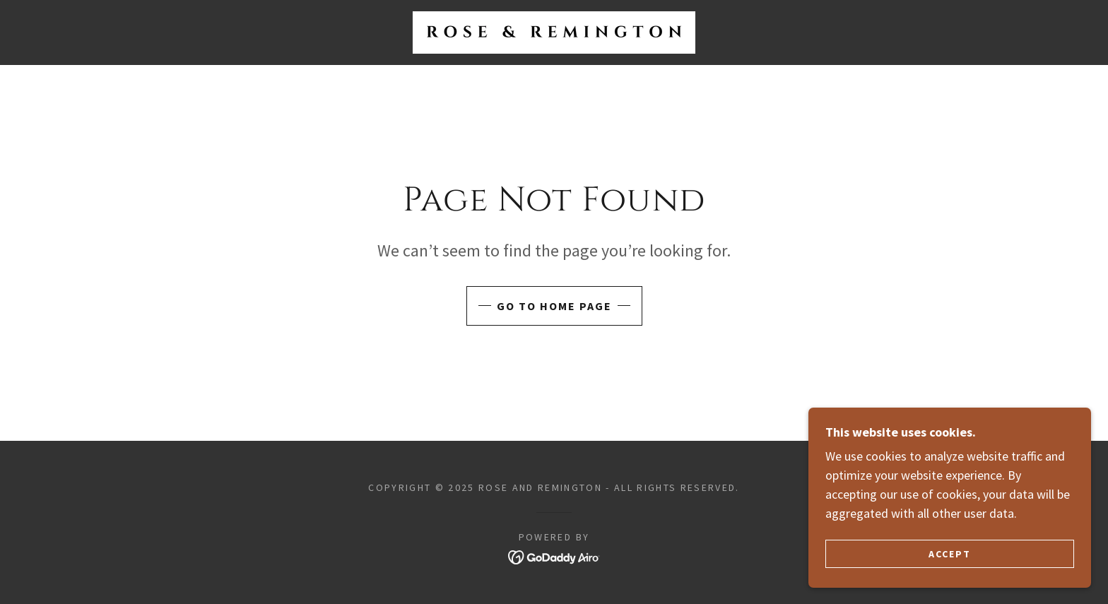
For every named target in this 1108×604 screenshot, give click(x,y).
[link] (554, 31)
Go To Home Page (554, 306)
